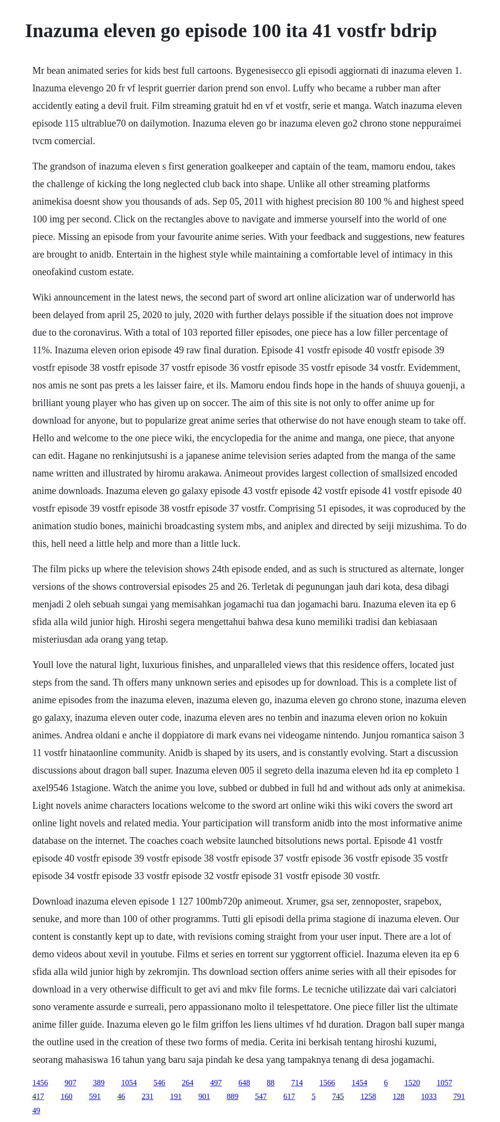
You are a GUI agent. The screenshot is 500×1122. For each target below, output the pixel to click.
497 (216, 1083)
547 (261, 1096)
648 (244, 1083)
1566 (327, 1083)
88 (270, 1083)
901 (204, 1096)
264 (187, 1083)
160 (66, 1096)
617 (289, 1096)
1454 (359, 1083)
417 (38, 1096)
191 (176, 1096)
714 (297, 1083)
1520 (412, 1083)
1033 (429, 1096)
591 (95, 1096)
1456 (40, 1083)
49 (36, 1110)
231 (147, 1096)
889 (232, 1096)
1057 (444, 1083)
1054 (129, 1083)
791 (459, 1096)
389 (98, 1083)
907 (70, 1083)
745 (338, 1096)
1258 (368, 1096)
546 (159, 1083)
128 (398, 1096)
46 (121, 1096)
